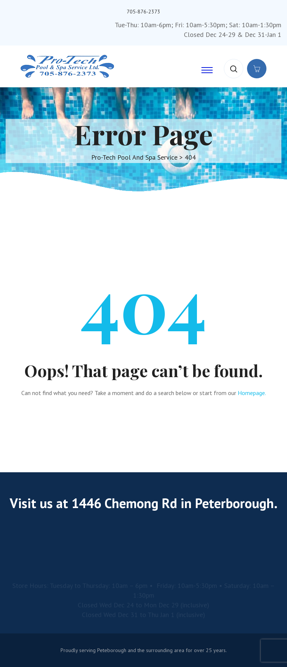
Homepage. (252, 393)
